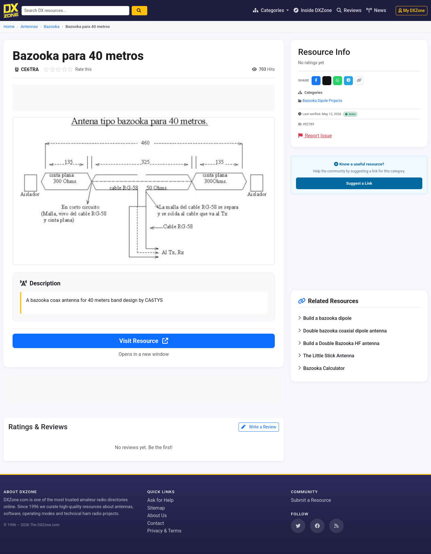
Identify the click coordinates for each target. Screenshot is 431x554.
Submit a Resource (311, 500)
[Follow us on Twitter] (298, 526)
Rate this (83, 69)
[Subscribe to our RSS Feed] (336, 526)
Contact (155, 523)
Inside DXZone (313, 10)
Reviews (349, 10)
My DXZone (411, 10)
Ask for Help (160, 500)
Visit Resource (143, 342)
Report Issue (315, 135)
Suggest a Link (359, 183)
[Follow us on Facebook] (317, 526)
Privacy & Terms (164, 531)
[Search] (143, 10)
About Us (157, 515)
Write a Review (258, 427)
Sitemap (156, 508)
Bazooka (51, 26)
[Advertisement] (144, 97)
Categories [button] (269, 10)
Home (9, 26)
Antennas (29, 26)
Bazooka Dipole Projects (322, 101)
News (376, 10)
